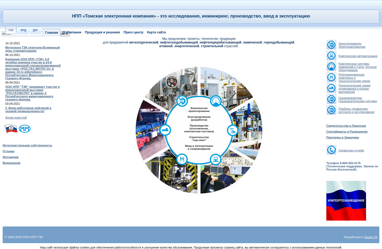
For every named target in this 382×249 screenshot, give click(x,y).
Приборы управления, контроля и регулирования (356, 110)
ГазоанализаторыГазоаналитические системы (357, 99)
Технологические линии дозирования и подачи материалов (354, 88)
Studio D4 (370, 237)
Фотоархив (11, 157)
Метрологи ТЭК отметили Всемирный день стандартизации (32, 49)
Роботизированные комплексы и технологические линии (354, 77)
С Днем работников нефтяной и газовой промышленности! (28, 109)
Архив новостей (16, 117)
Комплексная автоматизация (357, 56)
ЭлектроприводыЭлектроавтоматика (351, 45)
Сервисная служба (351, 150)
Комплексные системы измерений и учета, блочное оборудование (357, 67)
